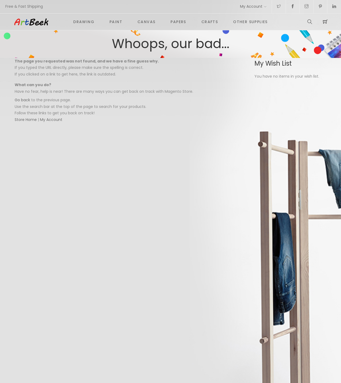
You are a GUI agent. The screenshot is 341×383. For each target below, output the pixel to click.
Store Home (26, 119)
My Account (251, 6)
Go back (22, 100)
